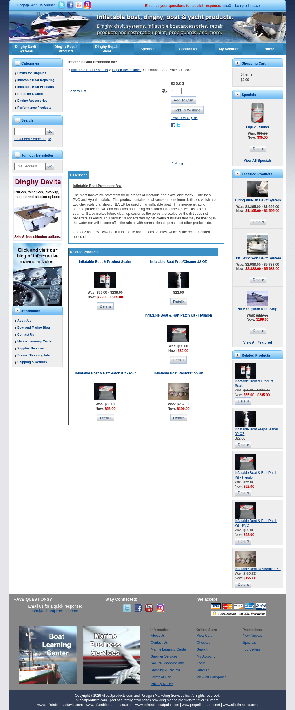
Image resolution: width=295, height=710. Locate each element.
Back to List (77, 91)
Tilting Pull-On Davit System (258, 200)
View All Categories (211, 677)
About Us (24, 320)
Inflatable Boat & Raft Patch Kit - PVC (105, 373)
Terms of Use (161, 677)
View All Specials (258, 161)
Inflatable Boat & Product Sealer (105, 262)
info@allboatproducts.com (242, 6)
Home (269, 49)
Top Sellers (251, 649)
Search (202, 649)
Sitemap (203, 670)
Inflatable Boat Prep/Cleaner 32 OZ (178, 262)
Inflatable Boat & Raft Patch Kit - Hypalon (178, 315)
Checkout (204, 643)
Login (201, 663)
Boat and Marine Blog (33, 327)
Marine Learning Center (35, 341)
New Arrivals (252, 636)
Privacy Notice (162, 684)
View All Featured (257, 342)
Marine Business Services (111, 655)
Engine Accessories (32, 100)
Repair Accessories (126, 70)
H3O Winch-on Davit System (258, 258)
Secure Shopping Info (33, 355)
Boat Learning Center (51, 655)
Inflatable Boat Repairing (36, 80)
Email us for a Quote (184, 118)
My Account (229, 49)
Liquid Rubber (257, 127)
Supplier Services (30, 348)
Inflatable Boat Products (35, 86)
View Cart (204, 636)
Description (78, 175)
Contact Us (188, 49)
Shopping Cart (254, 63)
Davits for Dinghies (31, 73)
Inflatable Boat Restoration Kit (178, 373)
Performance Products (34, 107)
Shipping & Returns (32, 362)
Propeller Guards (30, 93)
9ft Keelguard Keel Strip (257, 309)
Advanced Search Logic (32, 139)
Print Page (178, 163)
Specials (148, 49)
